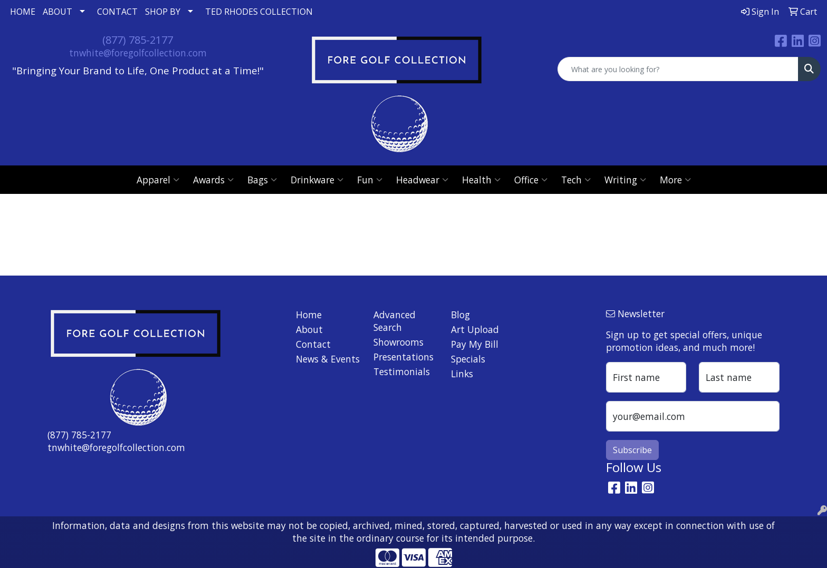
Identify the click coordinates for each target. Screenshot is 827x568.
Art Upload (475, 329)
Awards (213, 179)
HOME (22, 11)
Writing (625, 179)
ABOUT (57, 11)
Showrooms (398, 342)
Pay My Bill (474, 344)
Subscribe (632, 450)
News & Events (328, 358)
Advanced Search (394, 321)
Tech (576, 179)
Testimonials (401, 371)
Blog (460, 314)
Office (530, 179)
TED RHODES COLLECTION (259, 11)
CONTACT (117, 11)
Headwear (422, 179)
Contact (313, 344)
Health (481, 179)
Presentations (403, 356)
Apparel (158, 179)
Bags (262, 179)
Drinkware (317, 179)
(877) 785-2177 (137, 40)
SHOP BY (162, 11)
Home (309, 314)
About (309, 329)
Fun (369, 179)
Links (462, 373)
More (675, 179)
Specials (468, 358)
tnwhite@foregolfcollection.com (138, 52)
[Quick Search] (678, 69)
